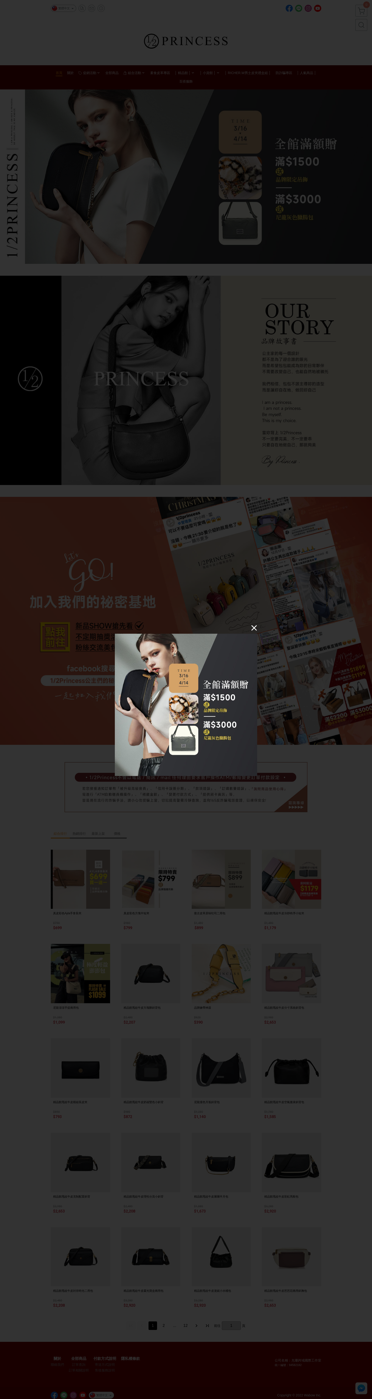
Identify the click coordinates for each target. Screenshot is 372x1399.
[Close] (254, 628)
